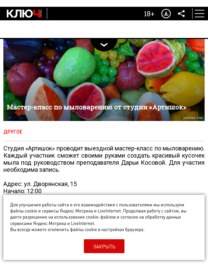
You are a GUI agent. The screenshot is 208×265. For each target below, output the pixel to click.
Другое (12, 132)
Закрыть (104, 246)
